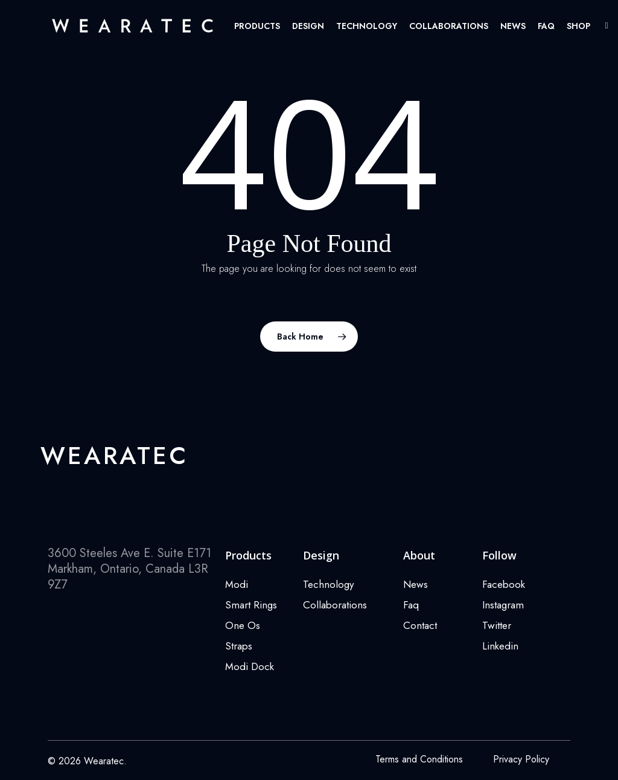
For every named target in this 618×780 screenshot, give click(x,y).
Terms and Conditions (419, 759)
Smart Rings (251, 605)
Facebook (503, 584)
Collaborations (335, 605)
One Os (242, 625)
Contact (420, 625)
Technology (328, 584)
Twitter (496, 625)
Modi (236, 584)
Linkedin (500, 646)
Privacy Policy (521, 759)
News (415, 584)
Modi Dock (249, 666)
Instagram (503, 605)
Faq (411, 605)
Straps (238, 646)
